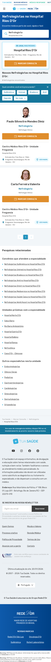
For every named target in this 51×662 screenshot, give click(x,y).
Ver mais (21, 98)
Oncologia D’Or (35, 637)
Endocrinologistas (12, 366)
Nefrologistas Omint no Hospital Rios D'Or (22, 286)
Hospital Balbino (11, 337)
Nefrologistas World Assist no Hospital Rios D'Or (25, 302)
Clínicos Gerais (10, 372)
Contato (31, 546)
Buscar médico (20, 2)
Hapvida (7, 98)
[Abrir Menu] (4, 9)
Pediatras (8, 377)
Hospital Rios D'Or (25, 50)
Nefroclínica (9, 348)
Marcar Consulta (19, 419)
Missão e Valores (34, 526)
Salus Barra (9, 321)
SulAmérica (9, 92)
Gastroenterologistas (13, 383)
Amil (45, 92)
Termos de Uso (33, 539)
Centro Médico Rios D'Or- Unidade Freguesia (20, 148)
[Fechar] (47, 87)
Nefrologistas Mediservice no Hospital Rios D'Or (24, 291)
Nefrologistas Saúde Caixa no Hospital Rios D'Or (25, 297)
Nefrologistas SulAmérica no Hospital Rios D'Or (24, 264)
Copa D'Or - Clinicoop (13, 353)
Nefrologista (34, 419)
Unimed (21, 92)
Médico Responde (37, 2)
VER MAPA (41, 159)
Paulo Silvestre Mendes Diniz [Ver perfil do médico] (25, 121)
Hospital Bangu (11, 342)
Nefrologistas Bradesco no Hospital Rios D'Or (23, 275)
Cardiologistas (10, 388)
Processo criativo (10, 533)
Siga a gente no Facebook (29, 450)
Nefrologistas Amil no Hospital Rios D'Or (21, 280)
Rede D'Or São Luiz (16, 637)
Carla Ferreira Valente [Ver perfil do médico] (25, 184)
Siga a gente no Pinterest (37, 450)
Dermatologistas (11, 399)
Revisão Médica (34, 533)
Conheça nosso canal (13, 450)
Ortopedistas (10, 405)
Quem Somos (8, 526)
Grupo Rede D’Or (39, 598)
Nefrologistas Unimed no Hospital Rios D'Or (23, 270)
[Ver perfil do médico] (25, 112)
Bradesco (34, 92)
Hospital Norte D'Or (12, 315)
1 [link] (25, 237)
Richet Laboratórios (35, 642)
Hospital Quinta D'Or (13, 332)
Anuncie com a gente (11, 546)
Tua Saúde (7, 2)
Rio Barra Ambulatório (14, 326)
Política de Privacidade (12, 539)
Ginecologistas (10, 394)
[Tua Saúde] (25, 441)
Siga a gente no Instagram (21, 450)
